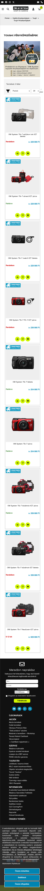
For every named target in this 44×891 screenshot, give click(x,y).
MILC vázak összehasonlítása (20, 766)
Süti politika (13, 798)
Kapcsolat (12, 812)
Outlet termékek (15, 725)
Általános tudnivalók (16, 749)
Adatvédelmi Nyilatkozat (26, 696)
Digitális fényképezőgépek (21, 18)
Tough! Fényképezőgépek (22, 20)
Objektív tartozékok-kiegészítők (20, 769)
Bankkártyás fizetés (16, 801)
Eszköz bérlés (14, 775)
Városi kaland (14, 739)
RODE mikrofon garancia (18, 757)
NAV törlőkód (14, 778)
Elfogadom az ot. (22, 696)
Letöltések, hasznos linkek (19, 764)
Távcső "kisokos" (15, 772)
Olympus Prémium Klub (18, 728)
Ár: (29, 142)
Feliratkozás (22, 701)
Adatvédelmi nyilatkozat (18, 796)
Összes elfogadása (22, 884)
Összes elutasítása (22, 871)
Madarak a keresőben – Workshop (22, 733)
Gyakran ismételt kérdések (19, 751)
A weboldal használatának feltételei (22, 790)
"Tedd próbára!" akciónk (18, 731)
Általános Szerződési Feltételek (20, 793)
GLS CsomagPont (15, 807)
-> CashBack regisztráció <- (19, 742)
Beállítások (22, 877)
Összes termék (17, 819)
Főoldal (7, 18)
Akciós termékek (15, 722)
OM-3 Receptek (15, 783)
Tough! (35, 18)
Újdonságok (15, 716)
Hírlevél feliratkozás (16, 815)
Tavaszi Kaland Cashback (18, 736)
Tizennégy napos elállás (18, 780)
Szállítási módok (15, 804)
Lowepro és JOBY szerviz (18, 754)
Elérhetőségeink (15, 809)
